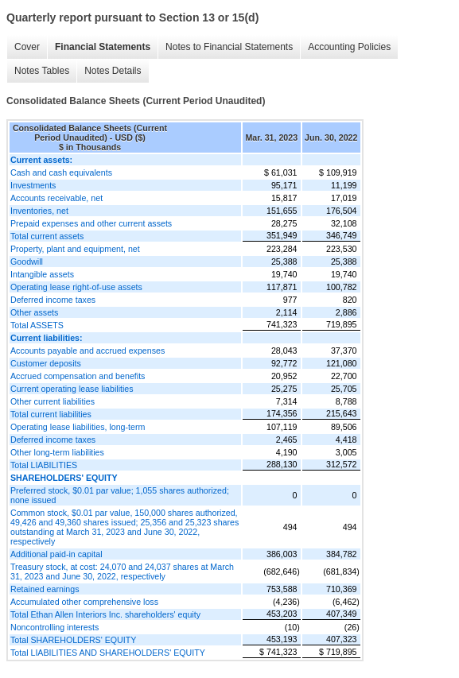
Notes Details (112, 70)
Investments (33, 185)
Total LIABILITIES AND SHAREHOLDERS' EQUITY (107, 652)
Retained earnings (45, 589)
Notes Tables (41, 70)
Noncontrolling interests (54, 627)
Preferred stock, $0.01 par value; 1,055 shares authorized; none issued (119, 495)
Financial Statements (102, 46)
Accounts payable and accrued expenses (87, 350)
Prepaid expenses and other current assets (91, 223)
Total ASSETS (37, 325)
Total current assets (47, 236)
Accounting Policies (349, 46)
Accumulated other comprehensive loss (84, 601)
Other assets (34, 312)
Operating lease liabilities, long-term (77, 427)
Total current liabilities (50, 414)
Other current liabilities (52, 401)
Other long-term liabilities (57, 452)
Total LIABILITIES (43, 465)
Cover (27, 46)
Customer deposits (45, 363)
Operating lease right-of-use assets (76, 287)
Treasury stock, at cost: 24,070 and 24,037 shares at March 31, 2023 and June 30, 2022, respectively (122, 571)
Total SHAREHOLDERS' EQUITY (73, 640)
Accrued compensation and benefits (77, 376)
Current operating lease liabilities (72, 388)
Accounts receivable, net (56, 198)
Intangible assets (42, 274)
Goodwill (26, 261)
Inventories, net (39, 210)
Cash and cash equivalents (61, 172)
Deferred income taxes (52, 299)
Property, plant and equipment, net (75, 249)
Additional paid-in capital (56, 554)
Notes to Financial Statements (229, 46)
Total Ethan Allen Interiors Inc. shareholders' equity (105, 614)
